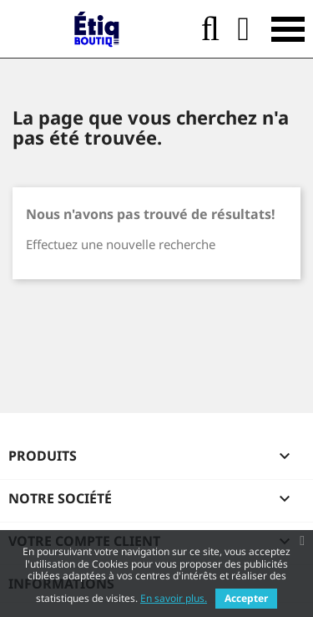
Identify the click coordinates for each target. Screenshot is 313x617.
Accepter (246, 598)
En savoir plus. (173, 598)
